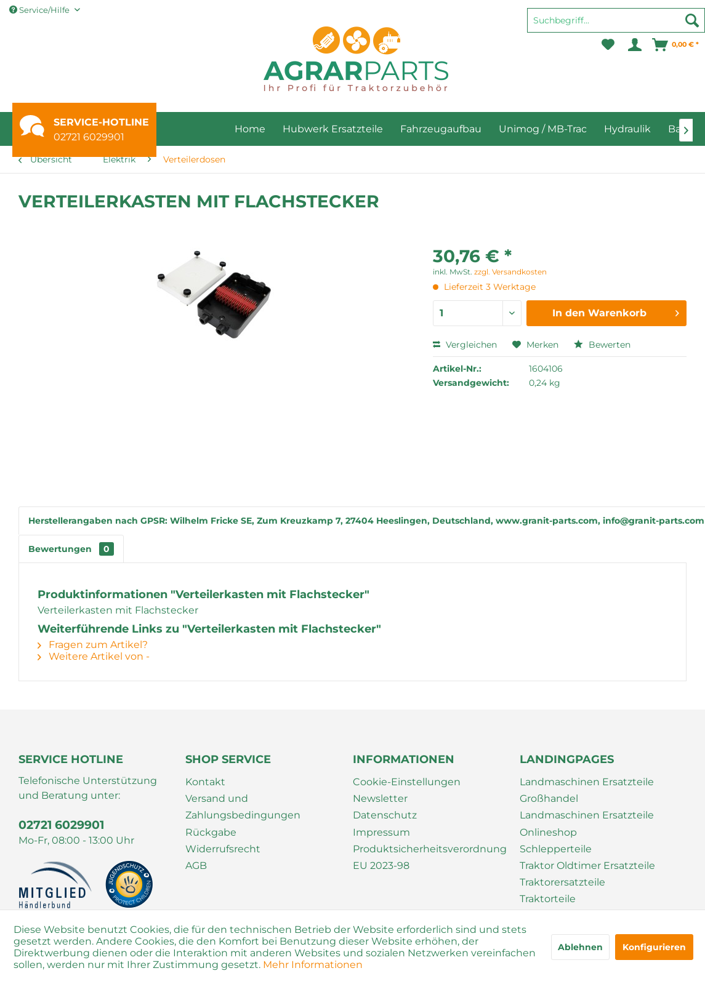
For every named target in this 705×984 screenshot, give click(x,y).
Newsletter (380, 798)
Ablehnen (580, 947)
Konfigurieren (654, 947)
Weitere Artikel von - (94, 656)
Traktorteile (548, 899)
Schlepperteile (556, 849)
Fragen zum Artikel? (93, 644)
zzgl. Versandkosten (510, 271)
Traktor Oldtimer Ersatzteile (587, 865)
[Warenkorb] (676, 45)
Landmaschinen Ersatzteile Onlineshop (587, 823)
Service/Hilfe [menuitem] (40, 10)
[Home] (250, 129)
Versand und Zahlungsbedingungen (242, 807)
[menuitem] (616, 26)
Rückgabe (210, 832)
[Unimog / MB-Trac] (542, 129)
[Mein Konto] (634, 45)
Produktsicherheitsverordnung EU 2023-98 (430, 857)
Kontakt (205, 782)
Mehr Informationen (313, 964)
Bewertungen (71, 549)
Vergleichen (465, 344)
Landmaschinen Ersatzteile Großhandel (587, 790)
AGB (196, 865)
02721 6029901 (89, 137)
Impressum (381, 832)
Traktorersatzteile (562, 882)
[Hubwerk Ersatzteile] (333, 129)
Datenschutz (385, 815)
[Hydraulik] (627, 129)
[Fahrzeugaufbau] (441, 129)
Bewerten (602, 344)
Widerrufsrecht (222, 849)
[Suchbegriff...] (616, 20)
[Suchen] (692, 20)
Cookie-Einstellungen (407, 782)
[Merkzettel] (608, 45)
